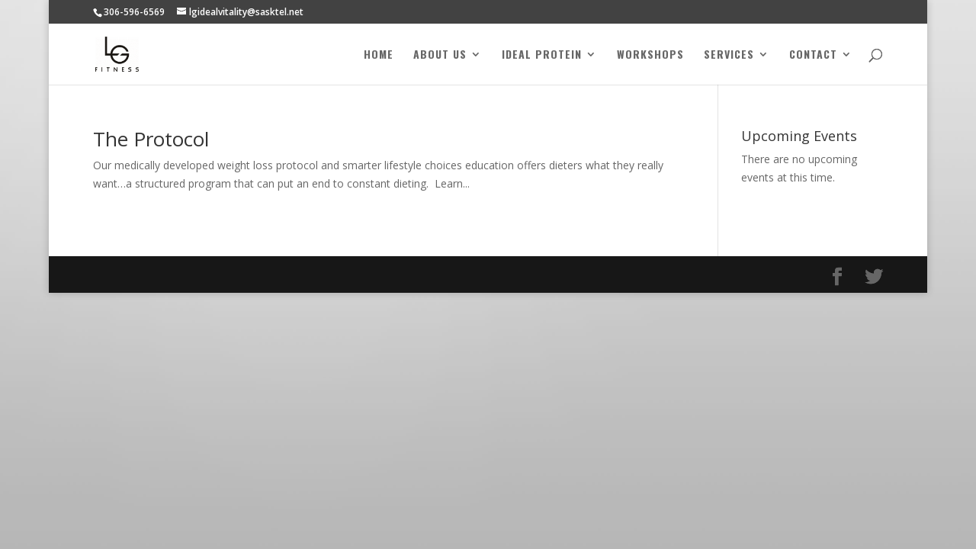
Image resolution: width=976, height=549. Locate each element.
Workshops (650, 55)
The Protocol (151, 138)
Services (729, 55)
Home (378, 55)
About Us (440, 55)
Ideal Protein (542, 55)
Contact (813, 55)
